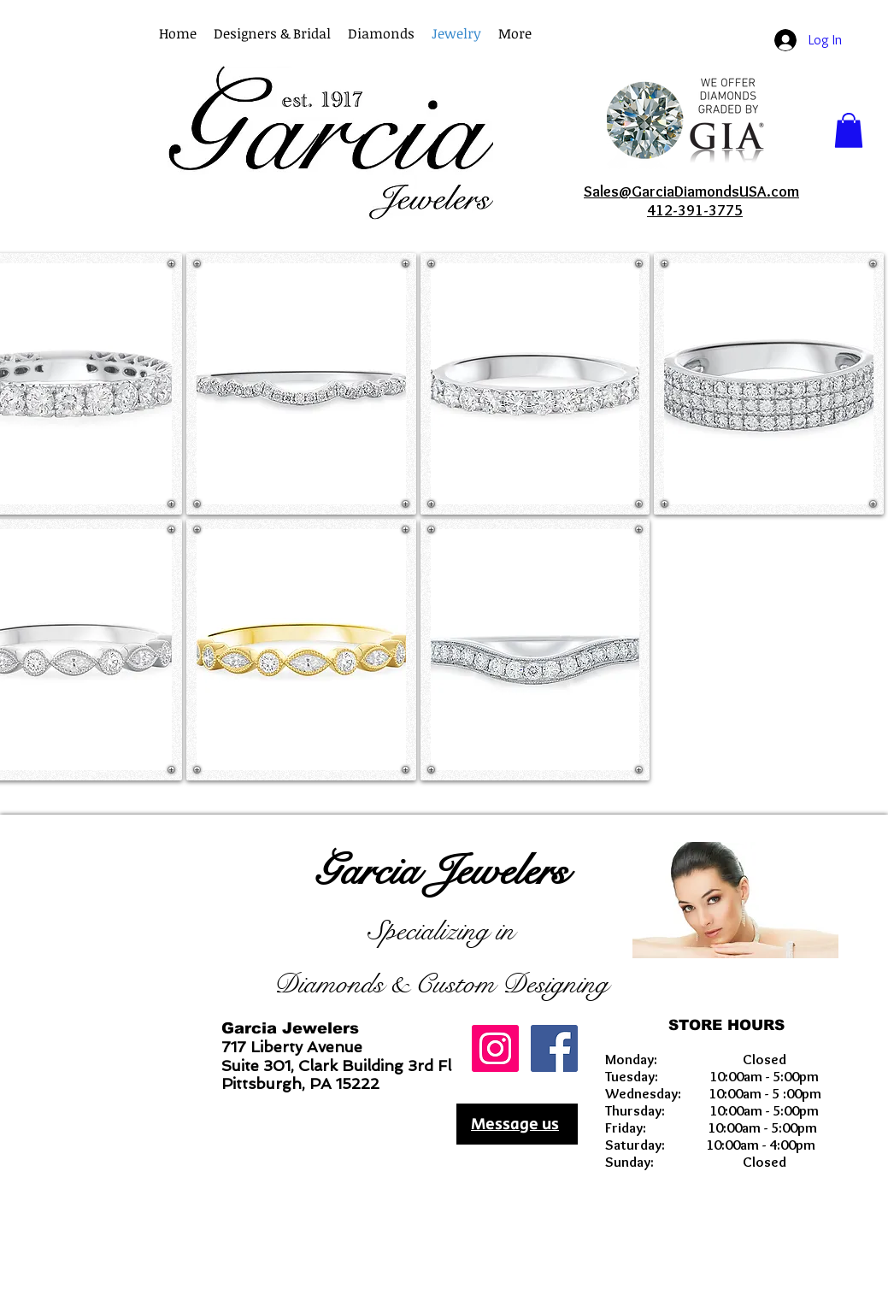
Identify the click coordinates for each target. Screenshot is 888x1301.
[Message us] (517, 1124)
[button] (515, 33)
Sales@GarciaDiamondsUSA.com (691, 191)
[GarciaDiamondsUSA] (495, 1048)
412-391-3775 (695, 210)
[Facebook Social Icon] (554, 1048)
